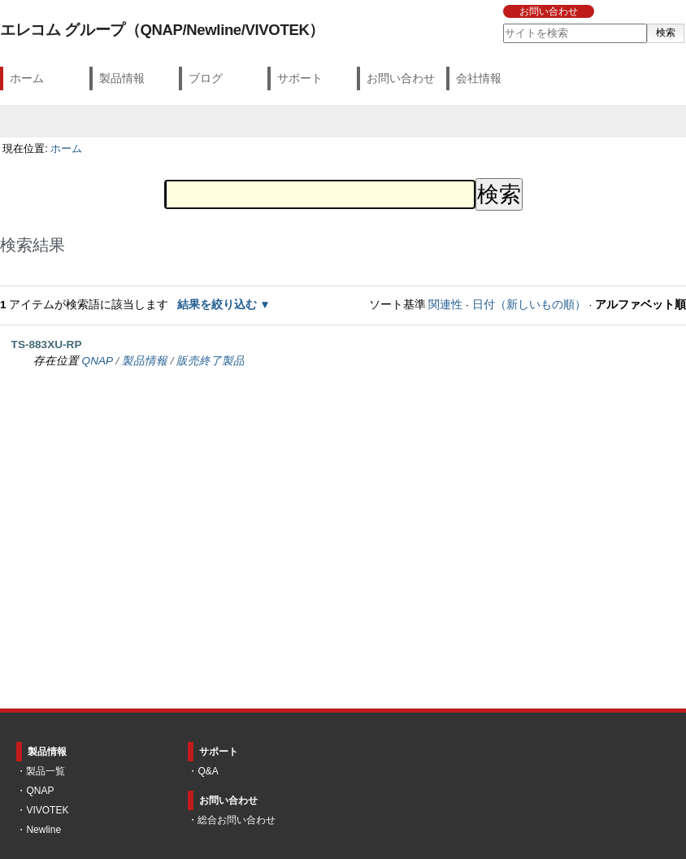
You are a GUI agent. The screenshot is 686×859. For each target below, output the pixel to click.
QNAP (97, 361)
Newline (43, 829)
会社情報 (478, 78)
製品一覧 (45, 771)
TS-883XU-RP (46, 344)
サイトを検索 (501, 23)
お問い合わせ (548, 11)
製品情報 (122, 78)
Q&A (208, 771)
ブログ (206, 78)
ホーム (27, 78)
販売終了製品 (210, 361)
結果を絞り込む (217, 305)
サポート (300, 78)
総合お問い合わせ (237, 820)
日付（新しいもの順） (529, 305)
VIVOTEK (47, 810)
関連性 (445, 305)
